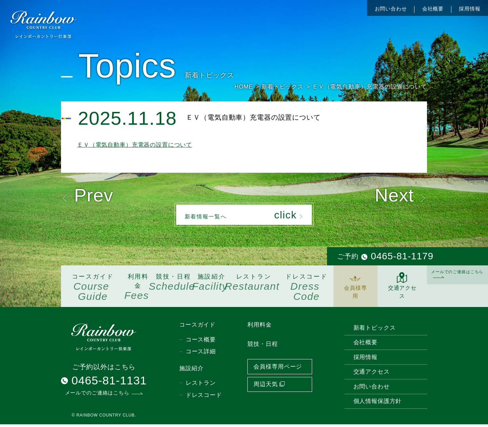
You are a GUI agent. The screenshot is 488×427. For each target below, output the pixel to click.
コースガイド (93, 290)
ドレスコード (306, 290)
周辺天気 (269, 387)
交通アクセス (402, 288)
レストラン (254, 285)
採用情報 (469, 8)
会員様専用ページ (277, 369)
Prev (89, 196)
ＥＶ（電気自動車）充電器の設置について (134, 145)
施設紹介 (211, 285)
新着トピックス (374, 330)
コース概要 (201, 342)
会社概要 (433, 8)
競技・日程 (173, 285)
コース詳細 (201, 354)
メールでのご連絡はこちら (457, 276)
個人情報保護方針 (377, 404)
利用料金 (138, 290)
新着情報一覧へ (244, 216)
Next (398, 196)
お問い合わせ (391, 8)
